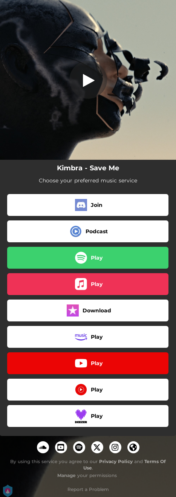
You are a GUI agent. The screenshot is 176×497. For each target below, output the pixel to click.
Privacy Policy (116, 461)
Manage (66, 475)
